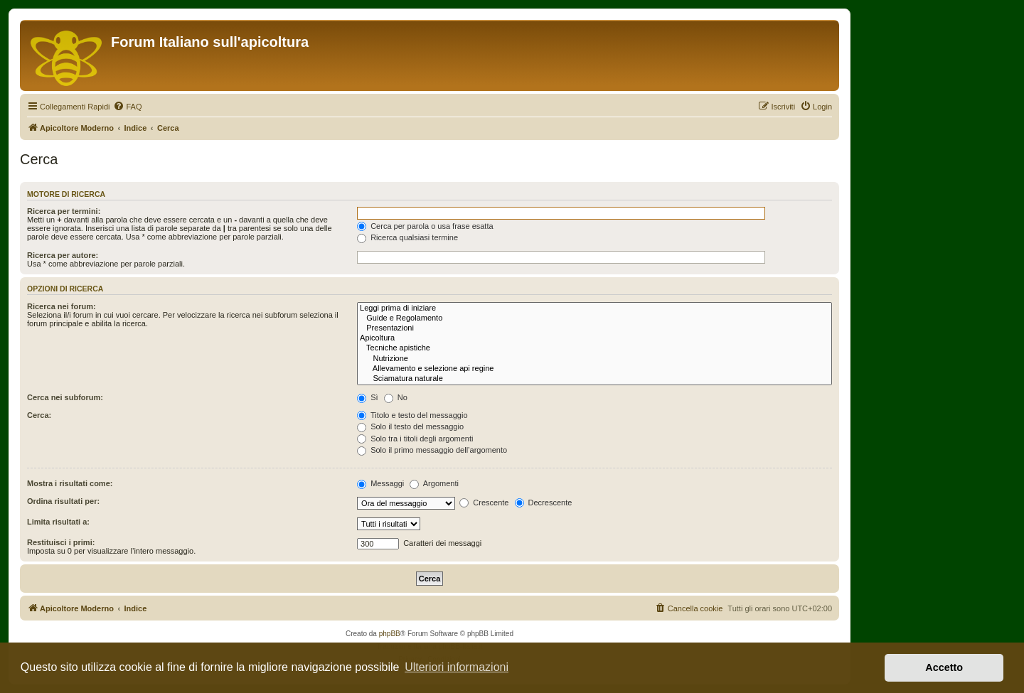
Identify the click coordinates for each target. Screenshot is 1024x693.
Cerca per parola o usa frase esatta (425, 226)
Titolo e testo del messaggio (412, 415)
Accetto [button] (944, 667)
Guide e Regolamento (594, 318)
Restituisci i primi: (61, 542)
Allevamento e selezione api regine (594, 369)
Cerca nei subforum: (65, 397)
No (395, 397)
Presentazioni (594, 328)
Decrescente (543, 502)
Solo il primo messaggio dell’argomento (432, 450)
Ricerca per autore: (62, 255)
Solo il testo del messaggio (410, 426)
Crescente (483, 502)
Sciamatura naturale (594, 379)
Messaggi (380, 483)
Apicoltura (594, 338)
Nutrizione (594, 359)
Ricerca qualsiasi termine (407, 237)
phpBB (389, 634)
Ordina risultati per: (63, 501)
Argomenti (434, 483)
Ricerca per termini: (63, 211)
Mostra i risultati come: (69, 483)
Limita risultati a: (58, 521)
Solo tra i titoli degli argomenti (415, 438)
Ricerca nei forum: (61, 306)
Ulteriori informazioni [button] (456, 667)
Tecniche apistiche (594, 348)
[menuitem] (127, 106)
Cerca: (39, 415)
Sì (367, 397)
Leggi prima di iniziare (594, 308)
